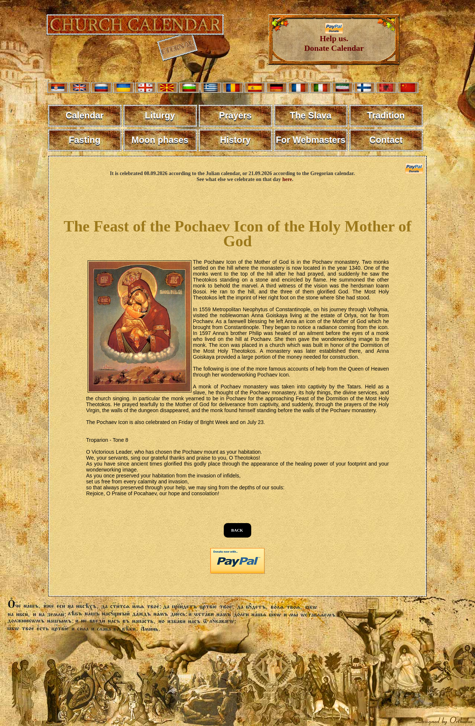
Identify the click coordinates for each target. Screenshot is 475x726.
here (287, 179)
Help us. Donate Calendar (334, 39)
